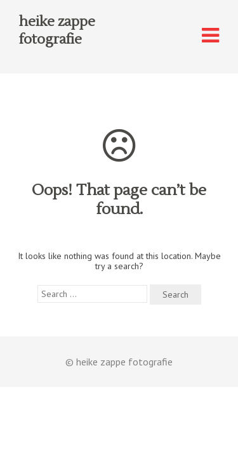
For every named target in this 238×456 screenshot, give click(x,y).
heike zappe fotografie (57, 30)
